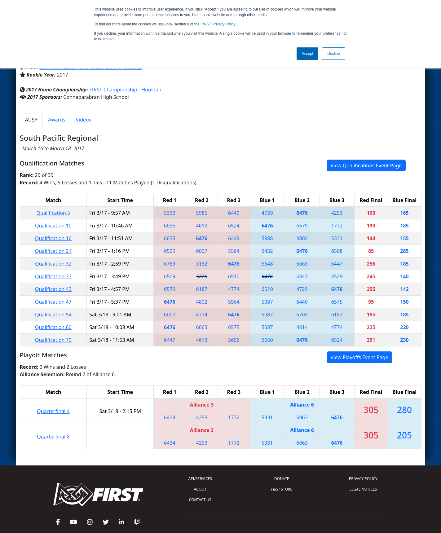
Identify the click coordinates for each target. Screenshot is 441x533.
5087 (267, 301)
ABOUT (200, 489)
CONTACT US (200, 499)
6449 (234, 212)
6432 (267, 251)
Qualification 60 (53, 327)
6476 (302, 212)
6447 (337, 263)
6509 (169, 251)
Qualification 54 (53, 314)
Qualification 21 (53, 251)
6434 (169, 417)
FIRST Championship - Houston (125, 89)
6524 (234, 225)
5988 (267, 238)
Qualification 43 (53, 289)
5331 (337, 238)
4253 (337, 212)
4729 (302, 289)
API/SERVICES (200, 478)
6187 (202, 289)
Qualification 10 (53, 225)
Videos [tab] (83, 119)
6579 (302, 225)
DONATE (281, 478)
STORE (281, 489)
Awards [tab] (56, 119)
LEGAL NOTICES (363, 489)
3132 (202, 263)
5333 (169, 212)
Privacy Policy (218, 24)
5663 (302, 263)
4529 (337, 276)
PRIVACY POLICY (363, 478)
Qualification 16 (53, 238)
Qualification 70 (53, 340)
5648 (267, 263)
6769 (169, 263)
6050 (267, 340)
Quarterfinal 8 (53, 436)
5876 (201, 276)
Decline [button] (333, 53)
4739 (267, 212)
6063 (202, 327)
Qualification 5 (53, 212)
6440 (302, 301)
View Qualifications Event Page (366, 165)
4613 (202, 225)
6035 (169, 225)
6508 (337, 251)
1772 (337, 225)
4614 (302, 327)
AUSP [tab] (31, 119)
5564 (234, 251)
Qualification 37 (53, 276)
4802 (302, 238)
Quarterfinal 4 (53, 411)
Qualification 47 (53, 301)
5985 (202, 212)
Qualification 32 (53, 263)
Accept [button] (307, 53)
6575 (337, 301)
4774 (234, 289)
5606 (234, 340)
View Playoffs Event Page (359, 357)
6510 (234, 276)
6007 (202, 251)
